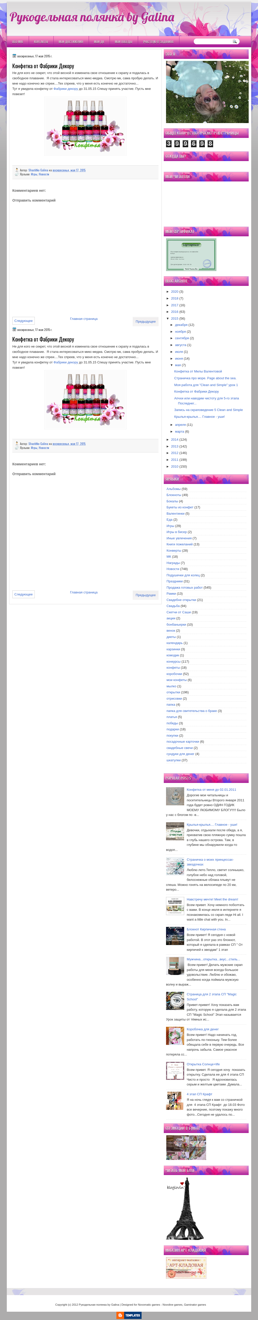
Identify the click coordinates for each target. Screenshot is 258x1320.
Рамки (171, 593)
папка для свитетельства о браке (192, 711)
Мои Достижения (71, 42)
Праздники (175, 581)
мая (178, 365)
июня (179, 358)
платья (172, 717)
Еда (170, 519)
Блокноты (174, 495)
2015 (174, 318)
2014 (174, 439)
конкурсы (174, 661)
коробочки (174, 674)
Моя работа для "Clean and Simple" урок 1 (206, 385)
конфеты (173, 667)
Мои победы (123, 42)
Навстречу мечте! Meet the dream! (212, 899)
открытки (173, 692)
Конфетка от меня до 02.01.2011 (211, 789)
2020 (174, 291)
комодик (173, 655)
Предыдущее (146, 321)
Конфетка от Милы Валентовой (198, 371)
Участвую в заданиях (158, 42)
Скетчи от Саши (179, 612)
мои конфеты (177, 680)
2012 (174, 453)
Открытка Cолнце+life (203, 1064)
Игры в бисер (177, 532)
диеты (171, 637)
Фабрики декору (66, 89)
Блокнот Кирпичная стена (206, 929)
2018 (174, 298)
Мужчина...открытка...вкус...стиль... (213, 959)
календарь (175, 643)
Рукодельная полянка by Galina (92, 16)
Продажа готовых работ (185, 587)
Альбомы (174, 489)
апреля (180, 425)
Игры (34, 174)
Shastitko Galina (38, 170)
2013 (174, 446)
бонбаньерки (176, 624)
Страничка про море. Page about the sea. (205, 378)
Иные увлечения (179, 538)
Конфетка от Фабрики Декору (196, 391)
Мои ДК (99, 42)
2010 (174, 466)
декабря (181, 325)
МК (169, 556)
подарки (173, 729)
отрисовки (174, 698)
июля (179, 352)
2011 (174, 460)
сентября (182, 338)
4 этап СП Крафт (199, 1094)
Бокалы (172, 501)
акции (171, 618)
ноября (180, 331)
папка (171, 704)
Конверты (174, 550)
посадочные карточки (183, 741)
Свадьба (173, 606)
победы (172, 723)
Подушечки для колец (183, 575)
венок (171, 630)
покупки (172, 735)
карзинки (173, 649)
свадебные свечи (180, 748)
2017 (174, 305)
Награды (173, 563)
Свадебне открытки (181, 600)
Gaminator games (195, 1304)
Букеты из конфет (180, 507)
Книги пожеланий (180, 544)
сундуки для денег (181, 754)
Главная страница (84, 319)
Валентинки (175, 513)
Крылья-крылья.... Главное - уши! (199, 417)
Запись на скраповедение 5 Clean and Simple (208, 410)
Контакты (41, 42)
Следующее (23, 321)
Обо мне (17, 42)
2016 (174, 312)
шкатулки (174, 760)
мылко (171, 686)
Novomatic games (149, 1304)
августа (180, 345)
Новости (44, 174)
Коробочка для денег (203, 1029)
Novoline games (172, 1304)
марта (179, 431)
